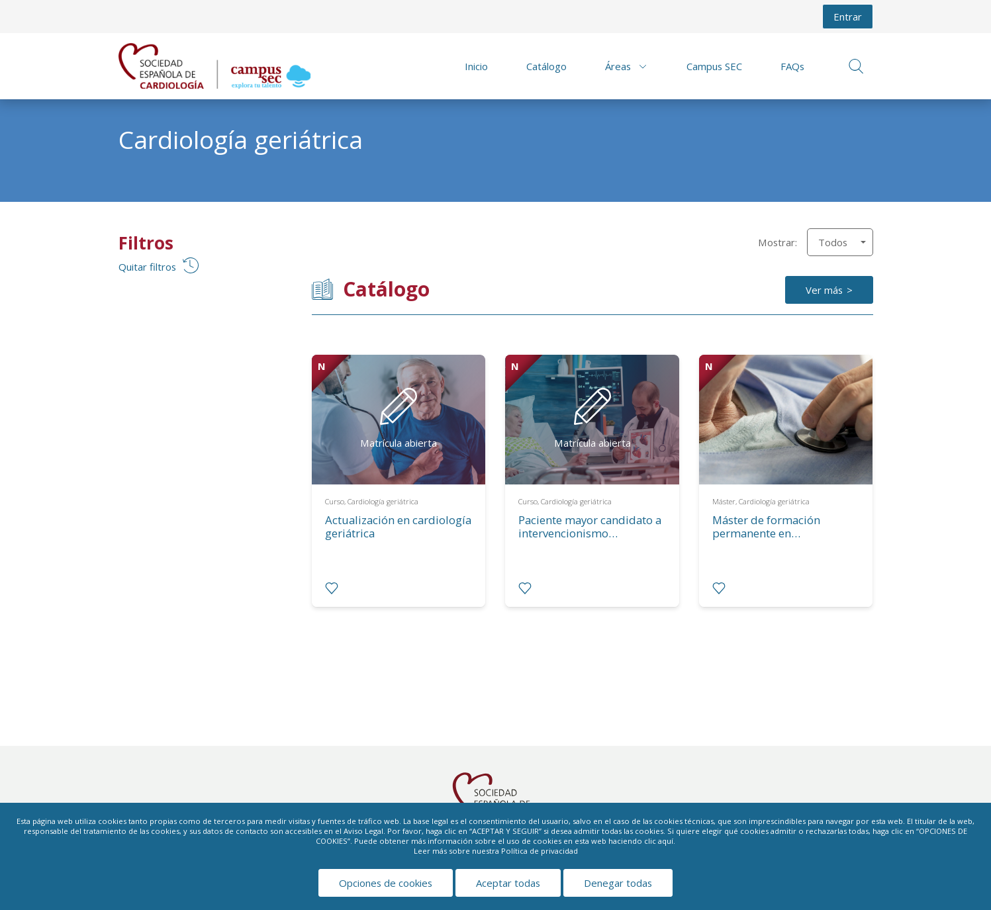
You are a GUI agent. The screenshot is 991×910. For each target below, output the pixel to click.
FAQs (792, 66)
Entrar (847, 16)
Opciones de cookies (385, 882)
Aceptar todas (508, 882)
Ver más (824, 289)
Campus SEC (714, 66)
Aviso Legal (363, 831)
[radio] (331, 588)
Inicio (476, 66)
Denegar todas (618, 882)
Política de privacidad (539, 851)
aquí (665, 841)
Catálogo (546, 66)
